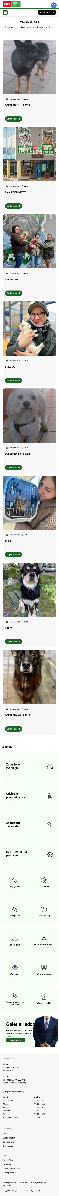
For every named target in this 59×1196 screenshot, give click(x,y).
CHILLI (8, 541)
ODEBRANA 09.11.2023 (17, 715)
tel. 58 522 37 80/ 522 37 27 (14, 1080)
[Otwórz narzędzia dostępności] (54, 5)
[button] (5, 12)
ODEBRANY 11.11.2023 (17, 105)
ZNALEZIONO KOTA (15, 192)
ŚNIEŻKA (10, 366)
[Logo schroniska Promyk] (20, 4)
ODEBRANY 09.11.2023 (17, 453)
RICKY (8, 628)
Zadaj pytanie (15, 1040)
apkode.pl (36, 1191)
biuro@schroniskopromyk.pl (14, 1083)
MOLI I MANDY (13, 279)
